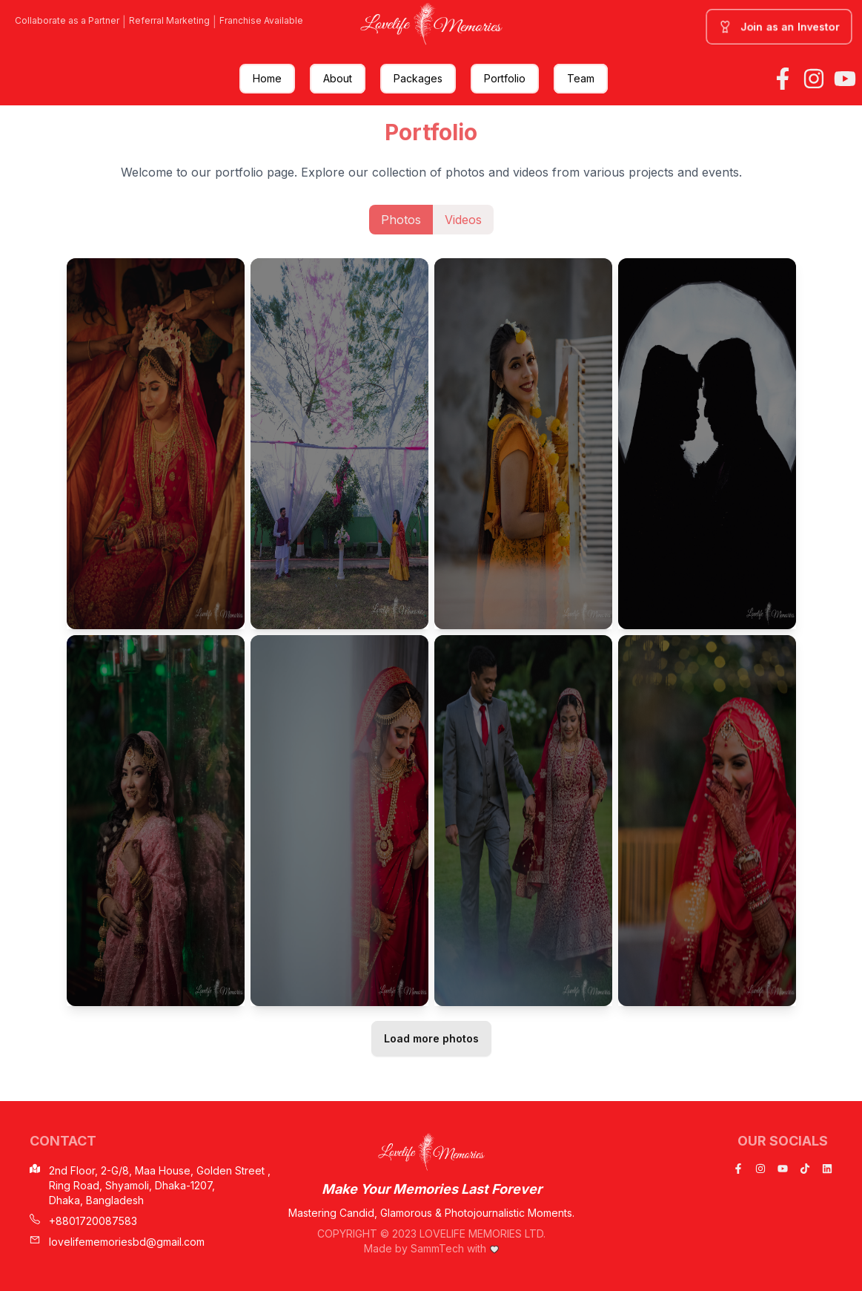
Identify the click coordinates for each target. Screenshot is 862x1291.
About (337, 78)
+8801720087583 (83, 1220)
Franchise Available (261, 20)
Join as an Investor (779, 26)
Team (580, 78)
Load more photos (431, 1038)
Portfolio (505, 78)
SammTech (437, 1248)
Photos (401, 219)
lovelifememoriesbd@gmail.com (117, 1241)
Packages (418, 78)
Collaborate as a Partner (67, 20)
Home (267, 78)
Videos (463, 219)
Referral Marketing (169, 20)
